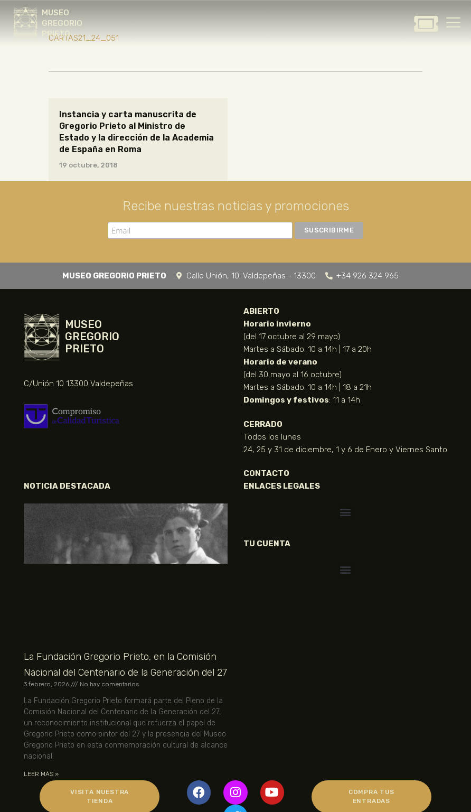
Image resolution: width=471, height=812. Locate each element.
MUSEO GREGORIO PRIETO (62, 23)
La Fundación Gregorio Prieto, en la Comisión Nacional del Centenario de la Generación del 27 (125, 664)
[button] (345, 512)
